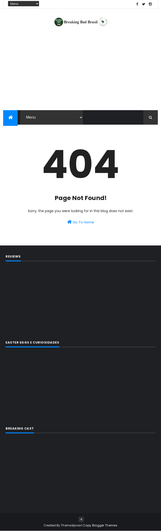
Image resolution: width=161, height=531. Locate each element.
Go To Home (80, 222)
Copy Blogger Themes (100, 525)
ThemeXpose (71, 525)
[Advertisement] (80, 300)
